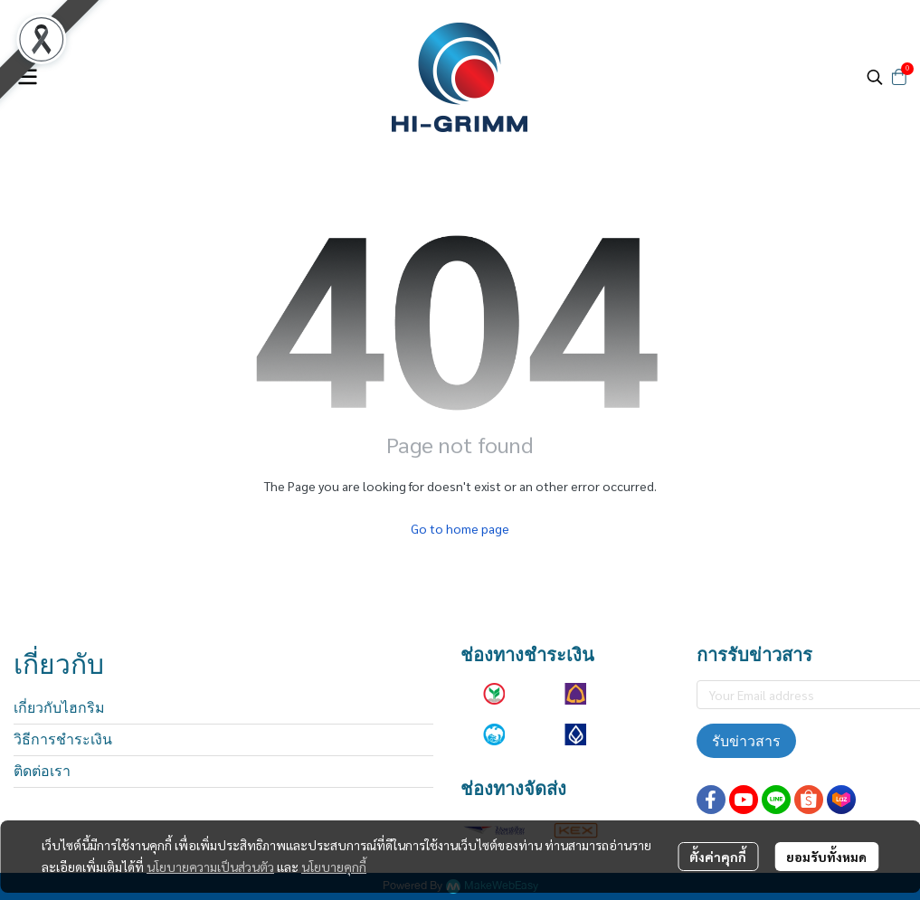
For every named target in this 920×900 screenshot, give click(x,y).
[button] (874, 77)
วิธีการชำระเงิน (63, 739)
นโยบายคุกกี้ (333, 866)
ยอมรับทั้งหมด (826, 856)
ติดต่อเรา (42, 771)
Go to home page (460, 528)
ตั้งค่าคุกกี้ (717, 856)
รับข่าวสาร (746, 741)
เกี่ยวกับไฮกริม (59, 707)
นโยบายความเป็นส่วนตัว (210, 866)
